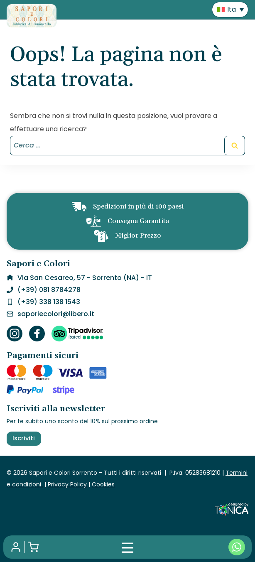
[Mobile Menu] (127, 547)
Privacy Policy (67, 484)
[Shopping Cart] (33, 547)
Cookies (103, 484)
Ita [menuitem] (231, 9)
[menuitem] (230, 10)
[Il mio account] (16, 547)
